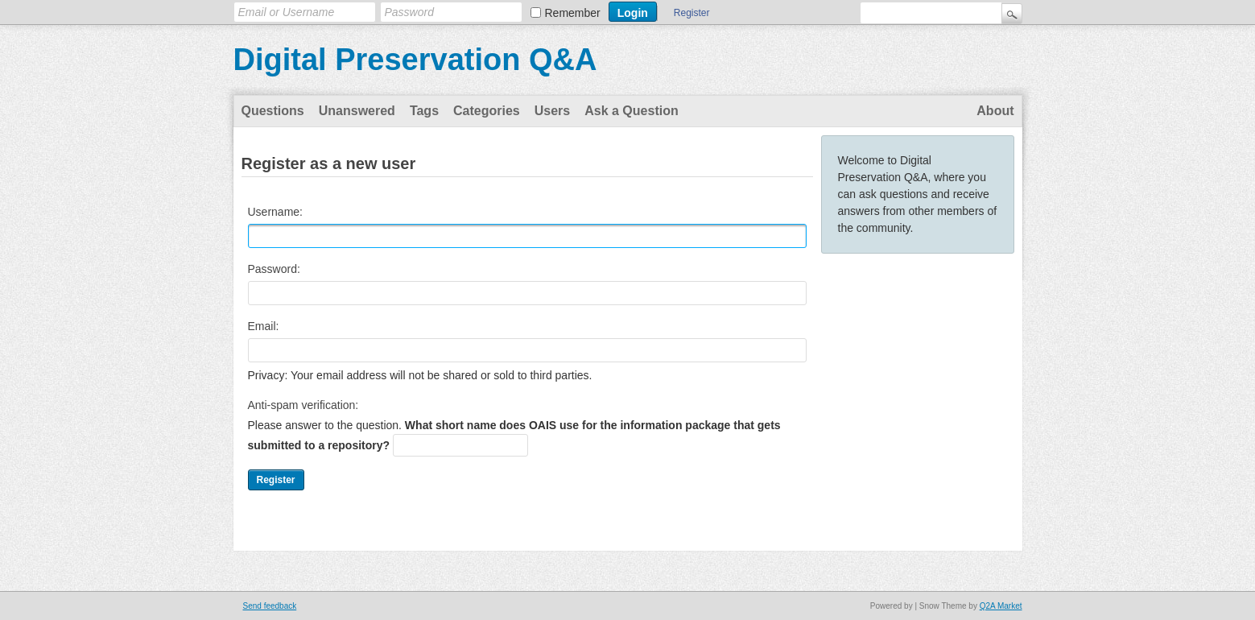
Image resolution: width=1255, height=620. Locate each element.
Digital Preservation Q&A (415, 59)
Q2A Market (1001, 605)
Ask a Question (631, 111)
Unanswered (357, 111)
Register (692, 13)
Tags (424, 111)
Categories (486, 111)
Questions (273, 111)
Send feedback (270, 605)
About (994, 111)
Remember (573, 13)
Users (552, 111)
